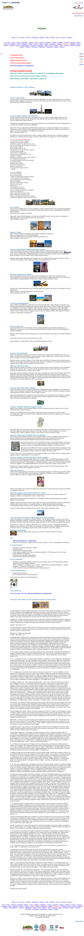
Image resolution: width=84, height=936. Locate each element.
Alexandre (24, 42)
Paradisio (24, 44)
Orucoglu (77, 45)
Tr (82, 2)
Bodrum (12, 45)
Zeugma (41, 42)
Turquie (28, 37)
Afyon (51, 45)
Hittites (31, 42)
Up (18, 37)
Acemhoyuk (49, 47)
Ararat (40, 44)
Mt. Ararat (34, 47)
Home (13, 37)
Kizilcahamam (25, 45)
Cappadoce (53, 44)
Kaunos (28, 47)
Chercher (69, 37)
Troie (18, 44)
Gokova (6, 45)
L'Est (36, 42)
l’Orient (18, 42)
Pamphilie (47, 42)
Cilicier (54, 42)
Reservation (25, 593)
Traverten (33, 45)
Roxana (67, 42)
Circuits (22, 37)
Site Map (63, 37)
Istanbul (72, 42)
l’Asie (13, 42)
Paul (79, 44)
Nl (78, 15)
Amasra (56, 47)
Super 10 (6, 44)
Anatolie (42, 37)
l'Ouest (78, 42)
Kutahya (22, 47)
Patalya (18, 45)
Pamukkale (40, 45)
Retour (12, 593)
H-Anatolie (35, 37)
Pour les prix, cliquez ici (16, 65)
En (75, 15)
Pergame (23, 303)
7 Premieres (73, 44)
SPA (61, 45)
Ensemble (13, 44)
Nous (57, 37)
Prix (8, 42)
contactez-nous (29, 65)
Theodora (60, 42)
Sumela (46, 44)
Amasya (62, 47)
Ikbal (46, 45)
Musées (52, 37)
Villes (47, 37)
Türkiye (81, 64)
